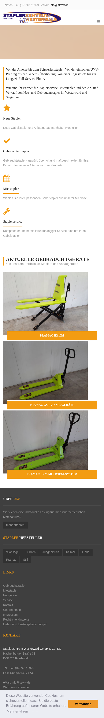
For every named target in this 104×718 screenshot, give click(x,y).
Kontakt (8, 605)
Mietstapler (11, 189)
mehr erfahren (15, 525)
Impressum (10, 614)
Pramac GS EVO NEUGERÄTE (52, 404)
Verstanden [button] (83, 704)
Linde (85, 552)
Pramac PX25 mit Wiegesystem (52, 474)
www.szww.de (20, 687)
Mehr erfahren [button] (17, 711)
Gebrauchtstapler (14, 585)
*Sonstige (12, 552)
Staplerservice (12, 221)
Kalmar (70, 552)
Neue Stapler (12, 118)
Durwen (31, 552)
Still (25, 559)
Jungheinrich (50, 552)
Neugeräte (10, 595)
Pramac (11, 559)
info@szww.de (59, 5)
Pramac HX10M (52, 335)
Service (8, 600)
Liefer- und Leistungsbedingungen (25, 624)
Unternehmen (12, 609)
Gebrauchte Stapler (16, 151)
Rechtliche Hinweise (16, 619)
